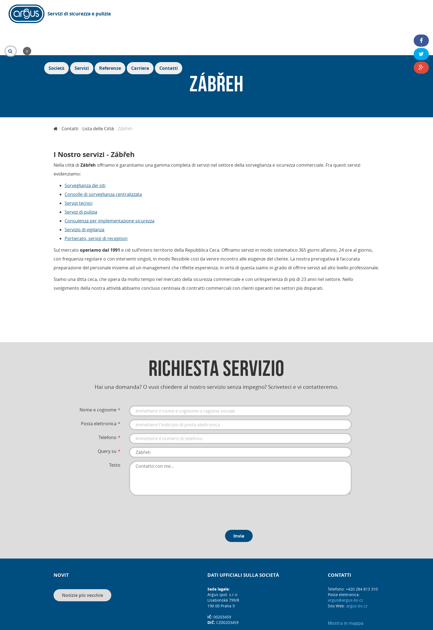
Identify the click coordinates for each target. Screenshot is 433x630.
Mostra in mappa (345, 593)
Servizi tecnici (79, 173)
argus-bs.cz (357, 575)
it (168, 13)
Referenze (355, 14)
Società (302, 14)
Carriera (385, 14)
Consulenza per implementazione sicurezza (109, 191)
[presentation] (171, 480)
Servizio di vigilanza (84, 199)
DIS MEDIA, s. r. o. (224, 623)
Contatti (414, 14)
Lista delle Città (98, 98)
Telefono (108, 407)
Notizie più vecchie (82, 565)
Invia (238, 506)
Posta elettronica (99, 393)
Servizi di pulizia (81, 182)
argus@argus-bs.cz (345, 570)
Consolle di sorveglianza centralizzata (103, 164)
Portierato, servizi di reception (96, 208)
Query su (107, 421)
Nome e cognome (98, 380)
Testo (114, 435)
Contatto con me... (240, 448)
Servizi (327, 14)
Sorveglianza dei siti (85, 155)
